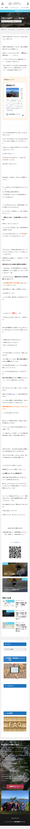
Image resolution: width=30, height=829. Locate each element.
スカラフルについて (14, 7)
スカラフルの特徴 (25, 7)
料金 (2, 7)
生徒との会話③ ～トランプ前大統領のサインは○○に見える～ (21, 628)
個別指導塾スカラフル (19, 821)
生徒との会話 (17, 21)
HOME (4, 29)
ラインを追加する (15, 542)
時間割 (6, 7)
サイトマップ (15, 818)
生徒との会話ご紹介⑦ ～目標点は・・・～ (21, 605)
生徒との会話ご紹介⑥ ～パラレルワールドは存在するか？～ (21, 616)
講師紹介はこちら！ (15, 786)
